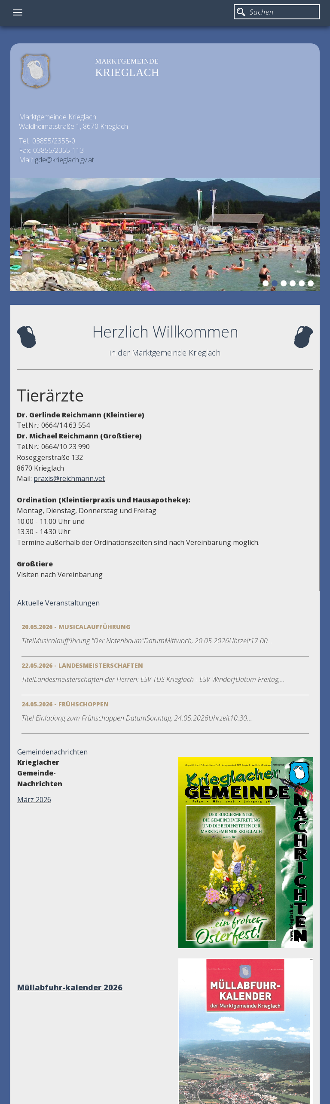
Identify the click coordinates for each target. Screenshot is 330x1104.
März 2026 (34, 799)
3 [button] (285, 284)
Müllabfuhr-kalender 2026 (69, 987)
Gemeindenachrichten (52, 752)
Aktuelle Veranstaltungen (58, 603)
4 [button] (294, 284)
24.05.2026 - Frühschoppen (65, 704)
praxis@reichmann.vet (69, 478)
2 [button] (276, 284)
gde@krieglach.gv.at (64, 159)
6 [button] (312, 284)
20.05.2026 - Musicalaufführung (76, 627)
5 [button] (303, 284)
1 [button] (267, 284)
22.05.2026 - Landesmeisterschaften (82, 665)
